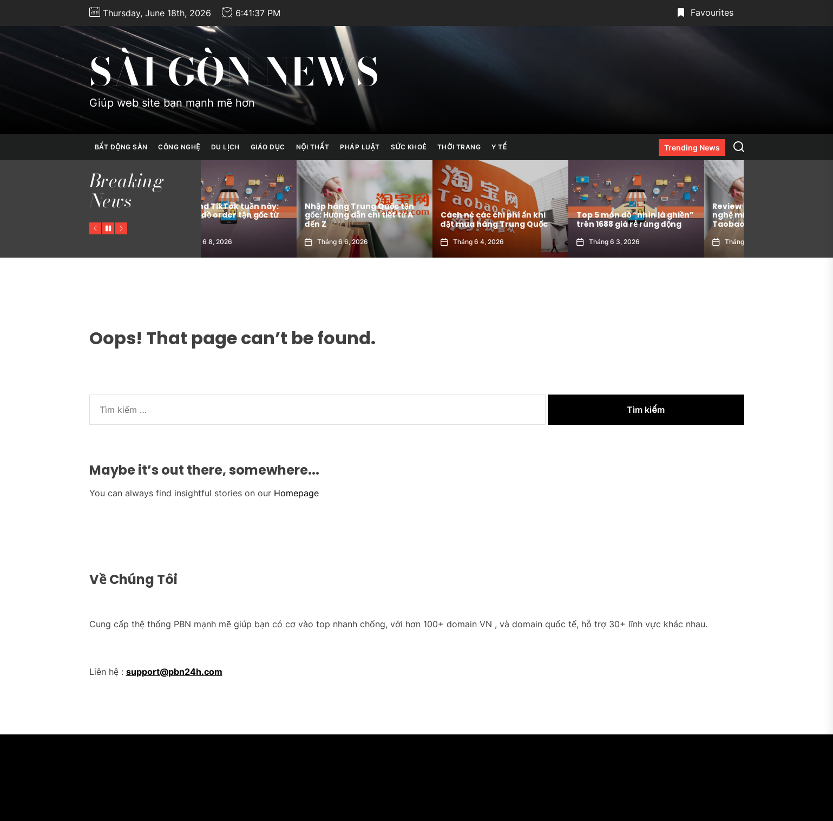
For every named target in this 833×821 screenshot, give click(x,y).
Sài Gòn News (234, 72)
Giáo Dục (268, 147)
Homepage (296, 493)
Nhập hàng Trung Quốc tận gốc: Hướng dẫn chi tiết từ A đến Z (399, 215)
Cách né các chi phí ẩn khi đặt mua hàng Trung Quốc (534, 219)
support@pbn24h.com (174, 671)
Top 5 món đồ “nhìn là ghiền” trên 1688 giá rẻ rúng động (675, 219)
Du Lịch (225, 147)
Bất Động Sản (121, 147)
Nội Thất (312, 147)
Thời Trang (459, 147)
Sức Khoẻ (409, 147)
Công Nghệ (179, 147)
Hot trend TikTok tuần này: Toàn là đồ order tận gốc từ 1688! (264, 215)
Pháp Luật (360, 147)
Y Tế (499, 147)
